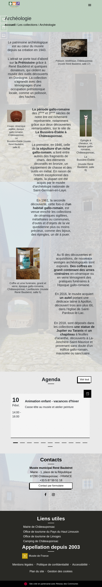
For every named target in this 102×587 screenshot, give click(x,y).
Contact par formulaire (51, 485)
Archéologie (48, 24)
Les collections (28, 24)
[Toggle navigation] (90, 5)
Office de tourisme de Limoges (42, 536)
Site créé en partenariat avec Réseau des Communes (51, 584)
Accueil (10, 24)
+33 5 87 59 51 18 (51, 480)
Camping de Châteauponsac (40, 541)
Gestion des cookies (59, 571)
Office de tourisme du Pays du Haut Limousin (51, 531)
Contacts (51, 459)
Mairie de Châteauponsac (39, 526)
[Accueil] (14, 5)
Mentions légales (22, 564)
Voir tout (84, 379)
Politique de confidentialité (53, 564)
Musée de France (35, 555)
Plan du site (37, 571)
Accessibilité (79, 564)
